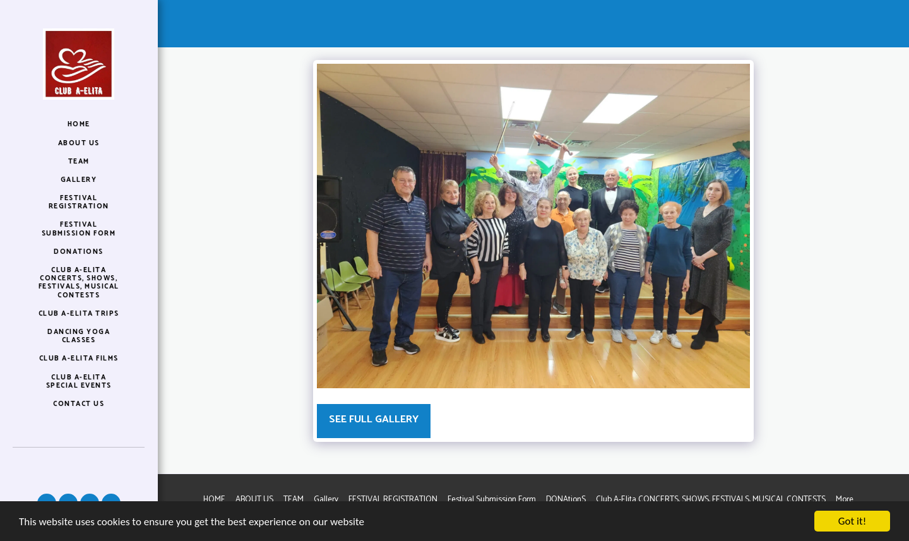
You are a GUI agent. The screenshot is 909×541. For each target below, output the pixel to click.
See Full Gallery (374, 419)
